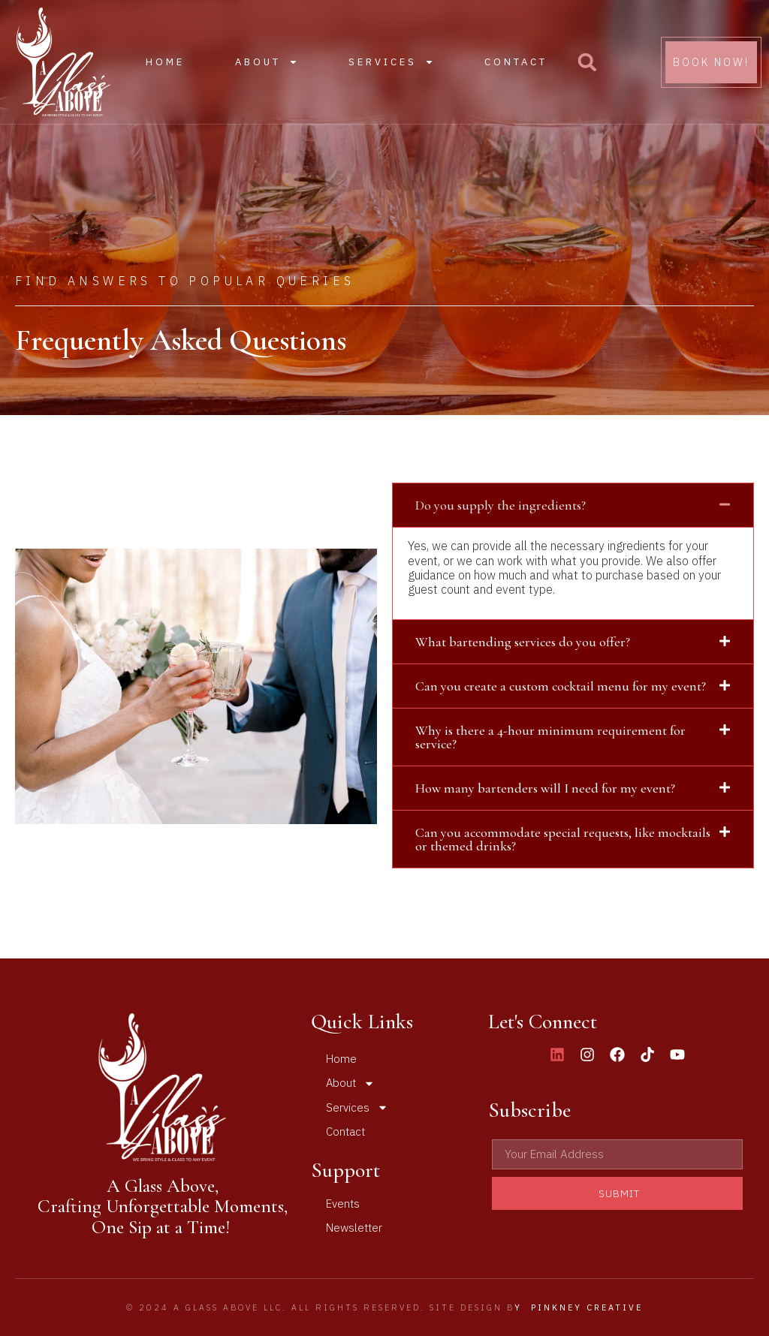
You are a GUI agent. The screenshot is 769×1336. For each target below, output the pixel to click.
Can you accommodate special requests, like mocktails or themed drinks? (562, 839)
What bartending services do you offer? (522, 641)
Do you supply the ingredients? (500, 505)
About (266, 62)
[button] (587, 62)
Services (391, 62)
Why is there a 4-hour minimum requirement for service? (550, 737)
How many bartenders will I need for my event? (545, 788)
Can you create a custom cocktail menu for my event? (560, 686)
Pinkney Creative (587, 1307)
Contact (515, 62)
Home (165, 62)
